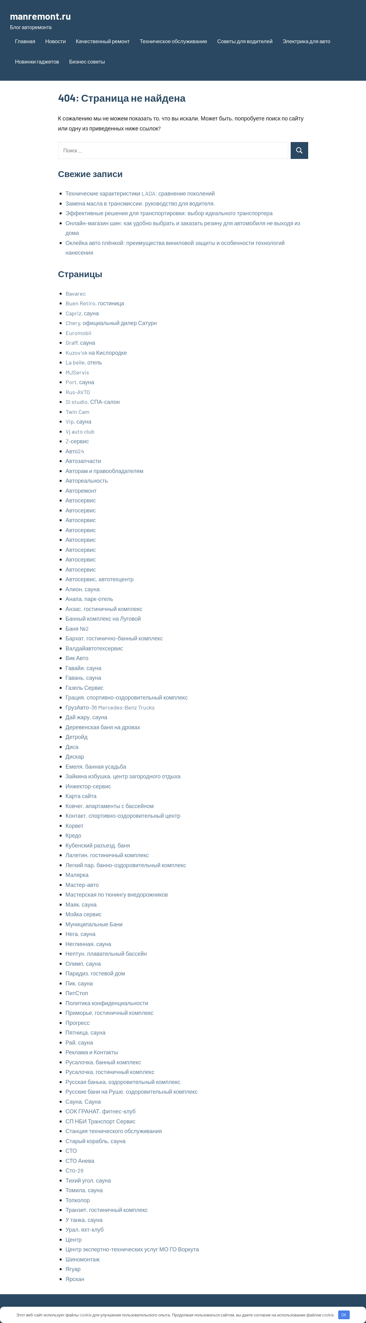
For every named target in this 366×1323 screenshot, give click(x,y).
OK (343, 1314)
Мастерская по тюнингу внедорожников (117, 894)
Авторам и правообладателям (104, 470)
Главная (25, 41)
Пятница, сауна (86, 1032)
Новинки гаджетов (37, 61)
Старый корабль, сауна (96, 1140)
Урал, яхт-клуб (85, 1229)
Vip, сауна (79, 421)
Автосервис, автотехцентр (100, 579)
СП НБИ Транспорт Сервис (101, 1121)
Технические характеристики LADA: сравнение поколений (140, 193)
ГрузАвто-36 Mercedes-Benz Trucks (110, 707)
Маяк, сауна (81, 904)
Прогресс (78, 1022)
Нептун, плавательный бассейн (106, 953)
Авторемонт (81, 490)
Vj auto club (80, 431)
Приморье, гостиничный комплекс (109, 1012)
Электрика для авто (306, 41)
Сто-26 (74, 1170)
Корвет (75, 825)
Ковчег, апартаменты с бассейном (110, 805)
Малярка (77, 874)
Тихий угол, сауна (88, 1180)
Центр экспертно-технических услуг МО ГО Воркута (132, 1249)
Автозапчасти (83, 460)
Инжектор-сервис (88, 786)
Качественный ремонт (103, 41)
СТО (71, 1150)
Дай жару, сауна (87, 717)
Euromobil (78, 332)
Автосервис (81, 500)
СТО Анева (80, 1160)
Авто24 (75, 451)
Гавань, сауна (83, 677)
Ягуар (73, 1268)
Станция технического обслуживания (114, 1130)
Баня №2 (77, 628)
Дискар (75, 756)
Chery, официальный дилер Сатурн (111, 322)
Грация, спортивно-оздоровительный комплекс (127, 697)
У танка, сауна (84, 1219)
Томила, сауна (84, 1190)
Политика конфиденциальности (107, 1003)
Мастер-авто (82, 884)
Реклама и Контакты (92, 1052)
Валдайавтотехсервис (94, 648)
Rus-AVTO (78, 392)
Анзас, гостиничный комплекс (104, 608)
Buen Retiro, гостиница (95, 303)
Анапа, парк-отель (89, 598)
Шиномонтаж (83, 1259)
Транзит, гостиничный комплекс (107, 1209)
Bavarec (76, 293)
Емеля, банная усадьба (96, 766)
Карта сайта (81, 795)
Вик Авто (77, 657)
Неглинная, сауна (88, 943)
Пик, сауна (79, 983)
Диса (72, 746)
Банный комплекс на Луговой (103, 618)
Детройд (77, 736)
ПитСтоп (77, 993)
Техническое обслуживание (173, 41)
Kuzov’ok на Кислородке (96, 352)
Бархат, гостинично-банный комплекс (114, 638)
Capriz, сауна (82, 313)
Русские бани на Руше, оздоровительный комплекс (132, 1091)
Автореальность (87, 480)
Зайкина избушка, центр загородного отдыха (123, 776)
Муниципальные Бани (94, 924)
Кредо (74, 835)
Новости (55, 41)
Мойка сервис (84, 914)
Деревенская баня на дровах (103, 727)
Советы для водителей (245, 41)
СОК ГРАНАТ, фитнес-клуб (101, 1111)
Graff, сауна (80, 342)
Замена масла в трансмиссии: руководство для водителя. (140, 203)
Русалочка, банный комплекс (103, 1062)
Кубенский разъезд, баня (98, 845)
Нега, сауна (81, 933)
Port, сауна (80, 382)
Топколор (78, 1200)
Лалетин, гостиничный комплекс (107, 855)
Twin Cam (77, 411)
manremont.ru (42, 16)
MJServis (77, 372)
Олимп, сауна (83, 963)
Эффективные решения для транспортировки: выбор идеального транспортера (169, 213)
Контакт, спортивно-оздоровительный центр (123, 815)
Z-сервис (77, 441)
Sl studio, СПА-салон (93, 401)
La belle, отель (84, 362)
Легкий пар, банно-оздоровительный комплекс (126, 865)
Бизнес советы (87, 61)
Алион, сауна (83, 589)
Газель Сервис (85, 687)
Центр (74, 1239)
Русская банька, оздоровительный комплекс (123, 1081)
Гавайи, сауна (84, 667)
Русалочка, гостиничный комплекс (110, 1071)
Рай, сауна (79, 1042)
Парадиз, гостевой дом (95, 973)
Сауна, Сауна (83, 1101)
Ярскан (75, 1278)
